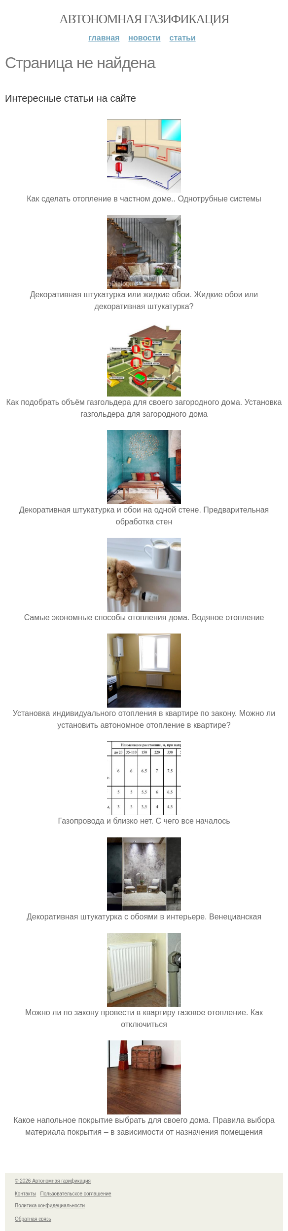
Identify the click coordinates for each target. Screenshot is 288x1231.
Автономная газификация (143, 19)
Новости (144, 38)
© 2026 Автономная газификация (53, 1181)
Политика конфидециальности (50, 1205)
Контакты (25, 1193)
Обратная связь (33, 1219)
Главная (103, 38)
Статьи (183, 38)
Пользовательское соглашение (75, 1193)
